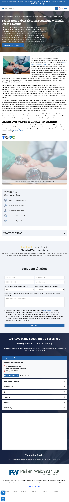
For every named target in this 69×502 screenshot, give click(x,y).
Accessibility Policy (5, 492)
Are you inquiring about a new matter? (16, 286)
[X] (7, 137)
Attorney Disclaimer (24, 492)
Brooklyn (7, 397)
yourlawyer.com (48, 310)
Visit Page (23, 375)
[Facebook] (3, 137)
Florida (6, 402)
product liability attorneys (18, 129)
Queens (6, 392)
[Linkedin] (10, 137)
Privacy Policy (56, 492)
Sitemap (64, 492)
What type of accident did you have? (46, 286)
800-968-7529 (18, 131)
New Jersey (8, 408)
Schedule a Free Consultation (13, 45)
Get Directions (10, 375)
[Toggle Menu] (65, 8)
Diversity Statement (46, 492)
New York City (9, 387)
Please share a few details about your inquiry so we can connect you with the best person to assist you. (33, 294)
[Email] (13, 137)
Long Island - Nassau (11, 358)
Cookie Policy (15, 492)
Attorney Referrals (34, 492)
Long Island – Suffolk (11, 381)
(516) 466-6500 (11, 371)
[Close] (67, 3)
